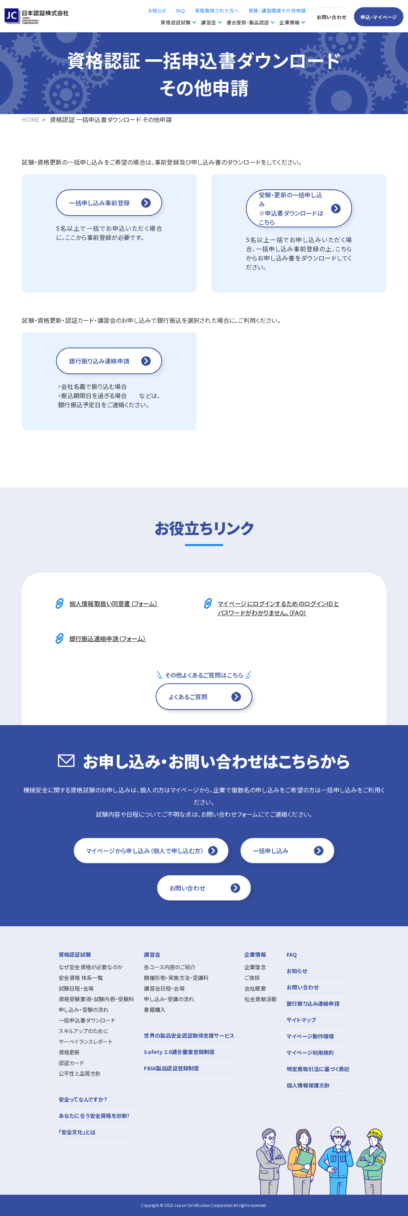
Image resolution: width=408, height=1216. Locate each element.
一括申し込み (271, 850)
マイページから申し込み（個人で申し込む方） (145, 850)
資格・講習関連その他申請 (277, 10)
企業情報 (289, 22)
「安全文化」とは (77, 1132)
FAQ (180, 10)
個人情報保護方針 (308, 1085)
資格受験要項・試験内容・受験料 (96, 999)
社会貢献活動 (260, 999)
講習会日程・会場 (164, 988)
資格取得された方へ (217, 10)
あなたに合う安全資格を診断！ (94, 1115)
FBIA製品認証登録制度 (171, 1068)
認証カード (71, 1063)
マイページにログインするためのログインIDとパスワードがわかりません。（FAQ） (278, 608)
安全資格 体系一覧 (81, 977)
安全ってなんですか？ (83, 1099)
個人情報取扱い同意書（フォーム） (113, 603)
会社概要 (255, 988)
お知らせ (157, 10)
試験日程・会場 (76, 988)
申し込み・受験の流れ (84, 1009)
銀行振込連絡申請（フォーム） (107, 638)
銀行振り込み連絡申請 (313, 1003)
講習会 (208, 22)
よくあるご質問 (188, 696)
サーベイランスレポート (86, 1041)
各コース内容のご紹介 (170, 967)
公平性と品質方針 (80, 1073)
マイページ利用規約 (310, 1052)
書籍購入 (155, 1009)
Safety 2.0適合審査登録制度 (179, 1052)
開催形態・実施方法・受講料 (176, 977)
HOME (31, 119)
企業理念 (255, 967)
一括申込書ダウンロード (87, 1020)
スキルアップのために (83, 1031)
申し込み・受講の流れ (169, 999)
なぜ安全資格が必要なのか (91, 967)
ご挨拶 (252, 977)
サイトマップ (301, 1020)
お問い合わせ (331, 17)
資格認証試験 (176, 22)
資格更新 (69, 1052)
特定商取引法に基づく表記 (318, 1069)
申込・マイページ (378, 17)
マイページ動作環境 (310, 1036)
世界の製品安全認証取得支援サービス (189, 1035)
